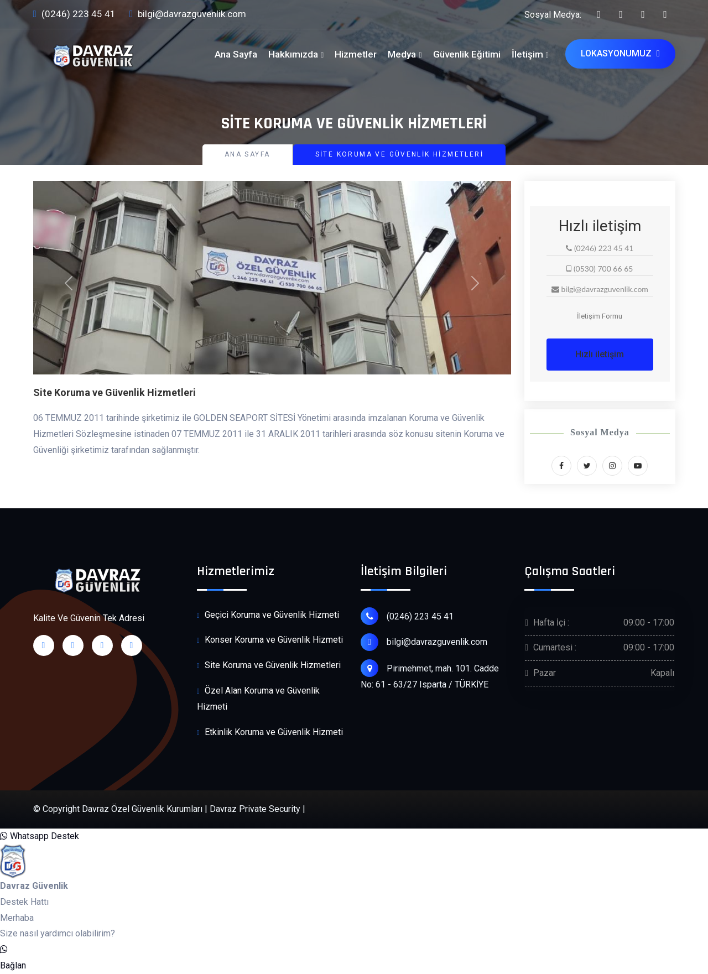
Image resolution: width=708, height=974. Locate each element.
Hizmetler (356, 54)
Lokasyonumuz (620, 54)
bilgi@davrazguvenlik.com (187, 14)
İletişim (527, 54)
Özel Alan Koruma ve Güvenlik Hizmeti (258, 698)
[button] (69, 283)
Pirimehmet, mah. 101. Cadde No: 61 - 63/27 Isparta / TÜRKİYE (430, 674)
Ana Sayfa (236, 54)
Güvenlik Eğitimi (467, 54)
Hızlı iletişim (599, 354)
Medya (402, 54)
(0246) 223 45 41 (74, 14)
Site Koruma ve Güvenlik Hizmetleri (269, 665)
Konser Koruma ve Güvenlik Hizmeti (270, 640)
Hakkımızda (293, 54)
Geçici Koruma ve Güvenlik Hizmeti (268, 615)
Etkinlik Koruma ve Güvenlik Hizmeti (270, 732)
